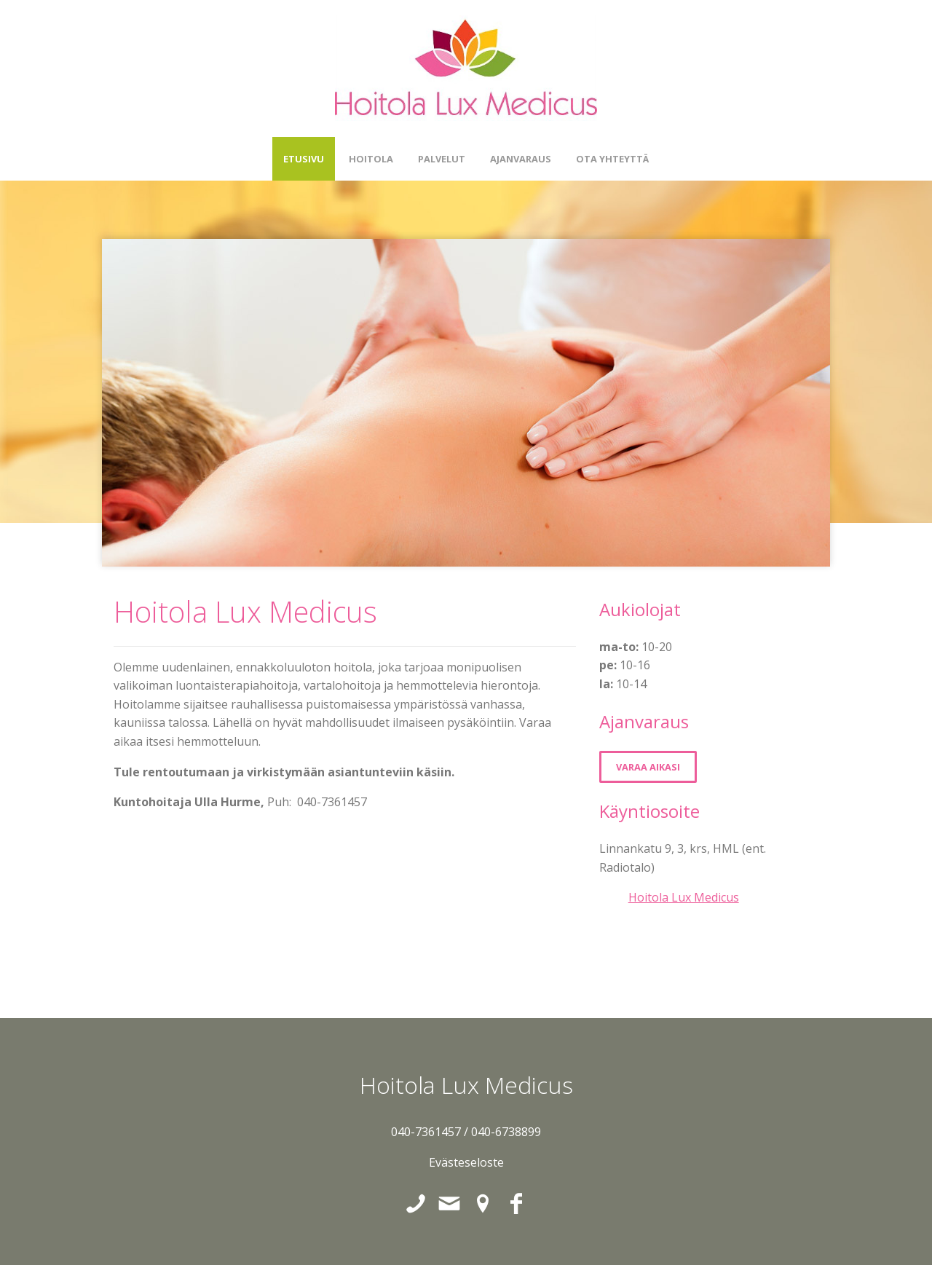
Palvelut (441, 158)
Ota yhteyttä (612, 158)
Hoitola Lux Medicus (683, 897)
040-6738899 (506, 1132)
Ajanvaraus (520, 158)
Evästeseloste (466, 1162)
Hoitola (371, 158)
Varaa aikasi (648, 766)
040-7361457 (426, 1132)
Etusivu (303, 158)
